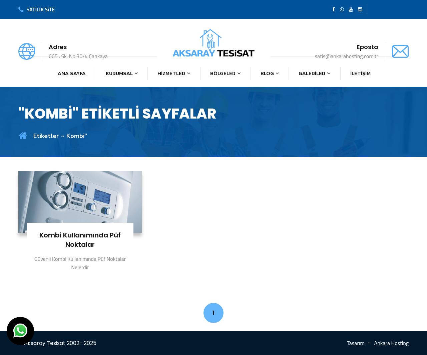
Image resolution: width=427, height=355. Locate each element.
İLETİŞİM (360, 73)
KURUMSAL (119, 73)
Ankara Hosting (391, 343)
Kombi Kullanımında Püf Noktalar (80, 239)
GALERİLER (312, 73)
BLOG (267, 73)
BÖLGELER (223, 73)
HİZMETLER (171, 73)
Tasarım (356, 343)
